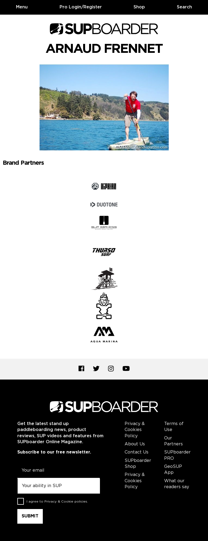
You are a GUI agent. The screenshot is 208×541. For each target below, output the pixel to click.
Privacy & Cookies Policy (135, 430)
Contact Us (136, 452)
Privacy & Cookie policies (65, 501)
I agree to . (57, 501)
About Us (135, 444)
